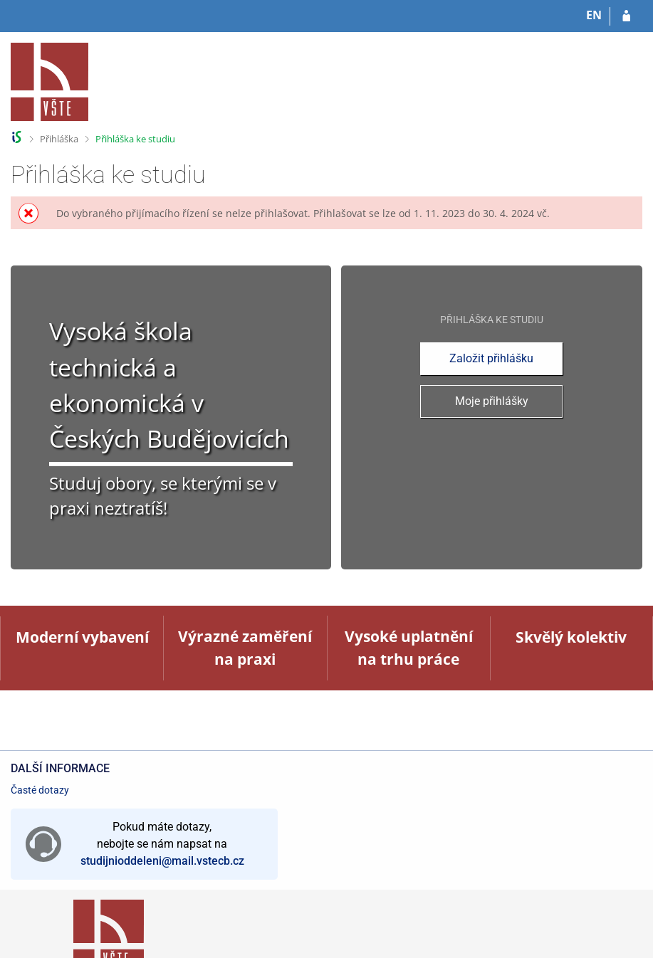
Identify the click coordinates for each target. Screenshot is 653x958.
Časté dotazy (40, 790)
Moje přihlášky (491, 401)
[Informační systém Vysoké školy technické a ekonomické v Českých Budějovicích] (50, 82)
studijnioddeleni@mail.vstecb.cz (162, 861)
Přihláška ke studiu (135, 138)
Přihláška (59, 138)
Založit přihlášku (491, 358)
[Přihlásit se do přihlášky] (626, 16)
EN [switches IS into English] (594, 15)
